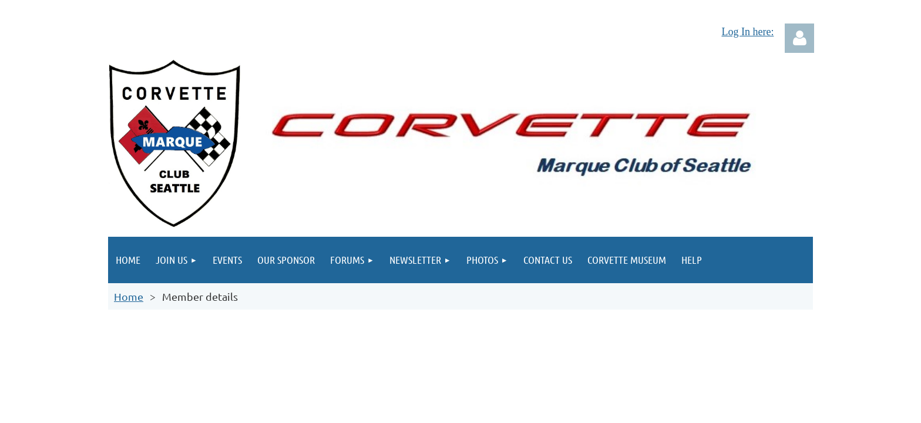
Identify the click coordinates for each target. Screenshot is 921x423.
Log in (799, 38)
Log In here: (747, 32)
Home (128, 296)
